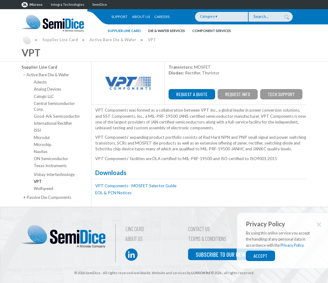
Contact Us (199, 229)
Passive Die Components (47, 197)
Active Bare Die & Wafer (112, 39)
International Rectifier (53, 123)
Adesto (40, 82)
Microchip (42, 144)
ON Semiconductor (51, 158)
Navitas (40, 151)
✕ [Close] (319, 224)
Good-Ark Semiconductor (57, 116)
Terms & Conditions (207, 238)
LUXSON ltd (200, 273)
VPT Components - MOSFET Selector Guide (135, 185)
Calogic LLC (44, 96)
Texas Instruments (50, 165)
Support (119, 16)
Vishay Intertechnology (54, 174)
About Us (141, 16)
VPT (152, 39)
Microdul (42, 137)
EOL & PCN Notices (113, 192)
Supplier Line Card (124, 31)
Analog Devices (47, 89)
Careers (161, 16)
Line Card (134, 229)
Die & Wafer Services (166, 31)
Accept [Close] (260, 256)
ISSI (37, 130)
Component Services (211, 31)
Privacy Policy (292, 245)
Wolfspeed (43, 188)
